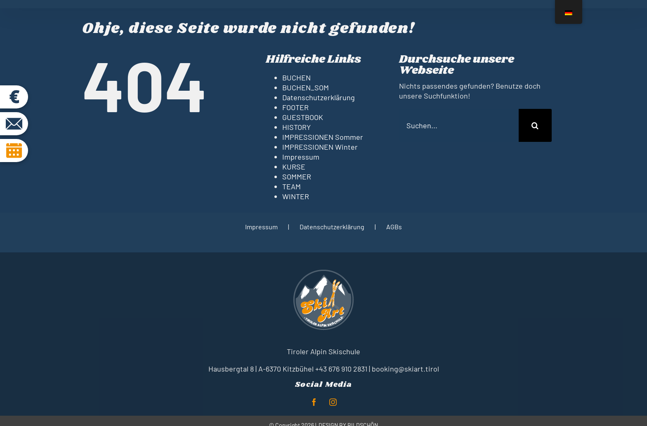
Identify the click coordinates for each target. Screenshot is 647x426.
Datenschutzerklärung (318, 97)
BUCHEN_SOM (305, 87)
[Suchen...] (459, 125)
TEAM (291, 186)
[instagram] (333, 402)
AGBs (394, 227)
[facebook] (314, 402)
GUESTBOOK (302, 117)
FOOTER (295, 107)
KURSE (293, 166)
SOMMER (296, 176)
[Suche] (535, 125)
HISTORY (296, 127)
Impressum (300, 156)
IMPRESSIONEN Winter (320, 146)
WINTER (295, 196)
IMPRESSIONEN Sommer (322, 136)
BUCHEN (296, 77)
